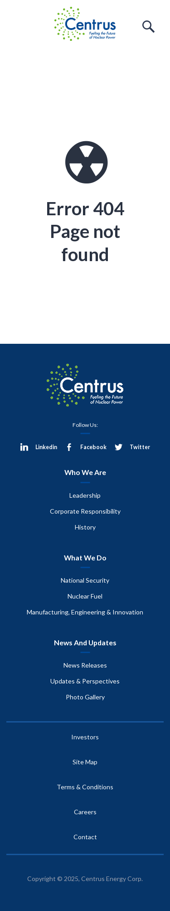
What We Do (85, 557)
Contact (85, 837)
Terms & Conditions (85, 787)
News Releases (85, 665)
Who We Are (85, 472)
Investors (85, 737)
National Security (85, 580)
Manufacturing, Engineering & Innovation (85, 612)
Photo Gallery (85, 697)
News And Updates (85, 642)
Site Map (85, 762)
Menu (21, 26)
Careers (85, 812)
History (85, 527)
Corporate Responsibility (85, 511)
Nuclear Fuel (85, 596)
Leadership (85, 495)
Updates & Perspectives (85, 681)
